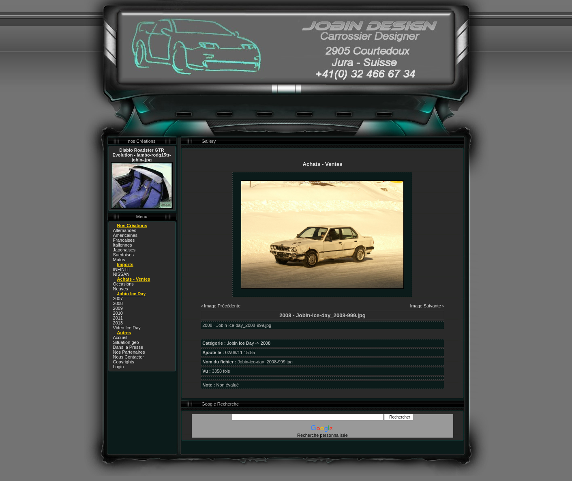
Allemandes (124, 230)
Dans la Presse (128, 347)
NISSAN (121, 274)
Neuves (120, 288)
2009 (118, 308)
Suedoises (123, 254)
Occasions (123, 283)
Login (118, 366)
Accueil (120, 337)
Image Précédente (222, 305)
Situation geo (126, 342)
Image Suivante (425, 305)
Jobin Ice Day (240, 343)
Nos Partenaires (129, 352)
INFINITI (121, 269)
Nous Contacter (128, 356)
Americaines (125, 235)
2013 (118, 322)
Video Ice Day (127, 327)
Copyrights (124, 361)
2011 (118, 318)
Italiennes (122, 245)
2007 (118, 298)
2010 (118, 313)
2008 (118, 303)
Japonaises (124, 249)
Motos (119, 259)
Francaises (124, 240)
